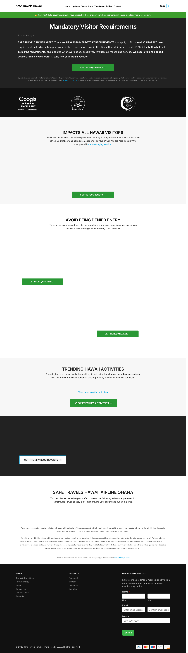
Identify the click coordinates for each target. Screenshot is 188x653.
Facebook (73, 578)
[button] (165, 6)
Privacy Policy (22, 581)
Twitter (72, 581)
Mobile (126, 616)
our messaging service (99, 144)
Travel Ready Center (121, 558)
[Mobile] (146, 620)
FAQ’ (18, 585)
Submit (128, 632)
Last (149, 600)
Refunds (20, 596)
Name (126, 591)
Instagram (73, 585)
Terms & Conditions (69, 80)
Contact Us (21, 589)
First (124, 600)
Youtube (73, 589)
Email (125, 605)
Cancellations (22, 592)
